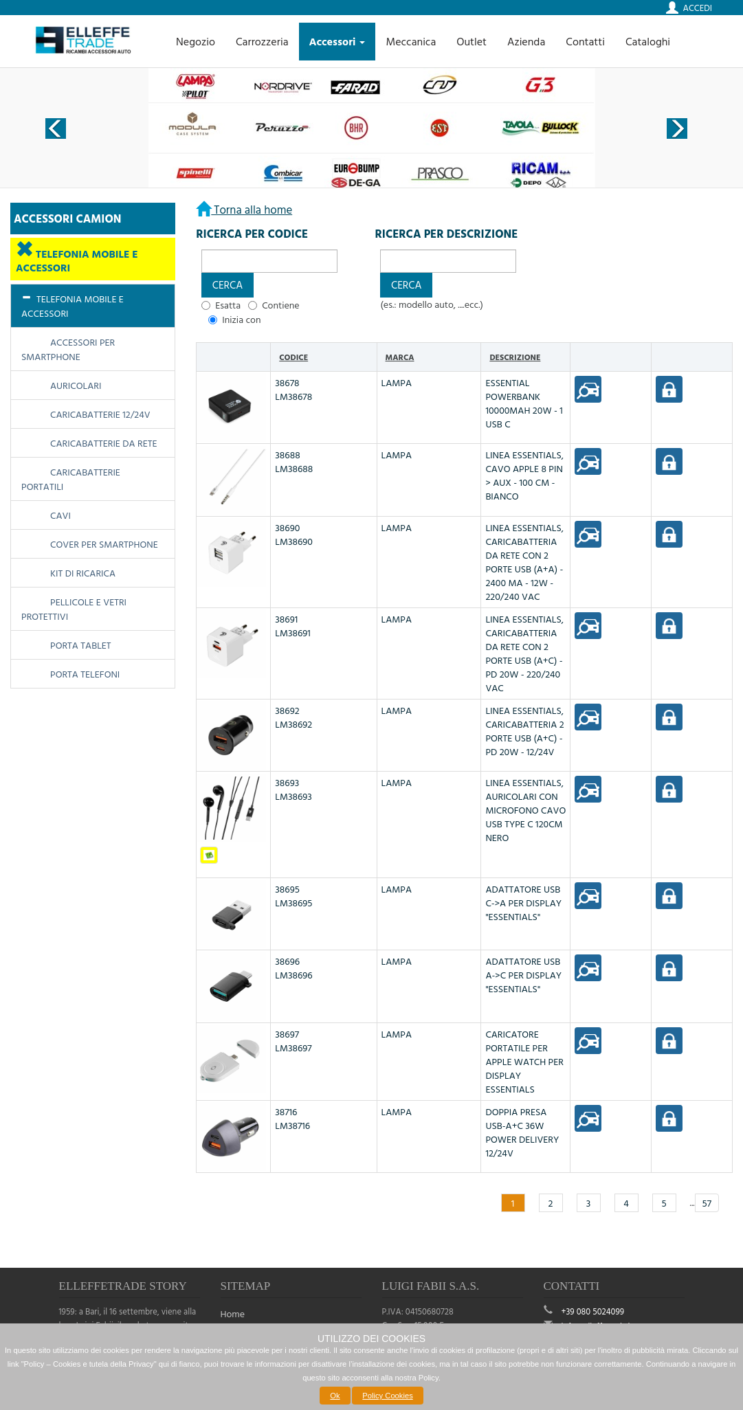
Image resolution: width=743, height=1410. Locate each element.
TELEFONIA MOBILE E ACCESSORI (77, 261)
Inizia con (241, 319)
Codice (293, 356)
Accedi (697, 7)
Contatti (585, 41)
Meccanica (411, 41)
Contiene (280, 305)
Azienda (526, 41)
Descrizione (514, 356)
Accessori (337, 41)
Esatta (228, 305)
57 (706, 1203)
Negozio (195, 41)
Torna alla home (251, 209)
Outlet (471, 41)
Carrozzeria (262, 41)
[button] (227, 285)
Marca (400, 356)
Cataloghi (647, 41)
